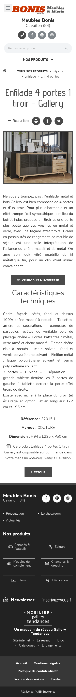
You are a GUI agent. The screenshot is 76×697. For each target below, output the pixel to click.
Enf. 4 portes (50, 76)
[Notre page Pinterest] (42, 35)
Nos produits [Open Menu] (38, 59)
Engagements (51, 645)
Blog (60, 640)
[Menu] (8, 8)
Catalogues (27, 645)
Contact (57, 679)
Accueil (21, 663)
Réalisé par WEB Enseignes (38, 691)
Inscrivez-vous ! (56, 600)
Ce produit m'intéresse (38, 280)
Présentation (15, 513)
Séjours (57, 71)
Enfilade (30, 76)
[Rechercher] (67, 48)
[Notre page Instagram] (52, 35)
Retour (38, 472)
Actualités (13, 520)
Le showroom (51, 513)
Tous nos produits (32, 71)
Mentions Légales (47, 663)
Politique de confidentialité (38, 671)
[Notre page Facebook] (32, 35)
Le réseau (43, 640)
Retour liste (18, 120)
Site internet (21, 640)
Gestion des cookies (29, 679)
